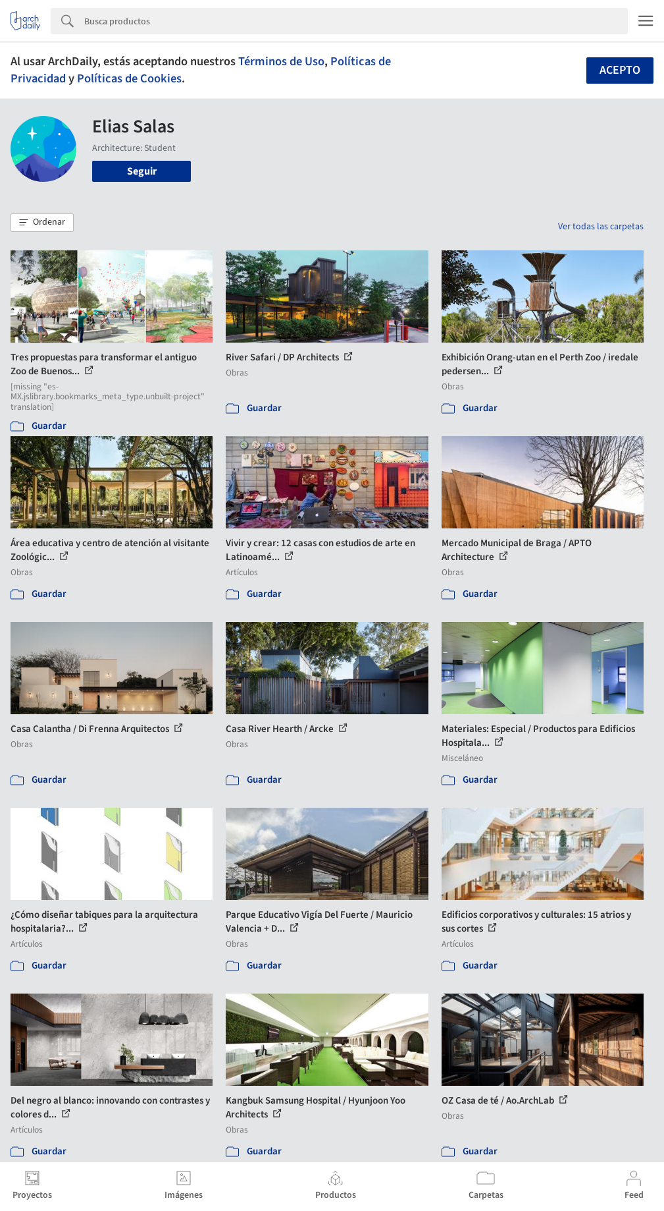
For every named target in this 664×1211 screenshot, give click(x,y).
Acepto (620, 70)
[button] (42, 222)
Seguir (142, 171)
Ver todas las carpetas (601, 226)
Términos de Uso (281, 61)
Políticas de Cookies (129, 78)
